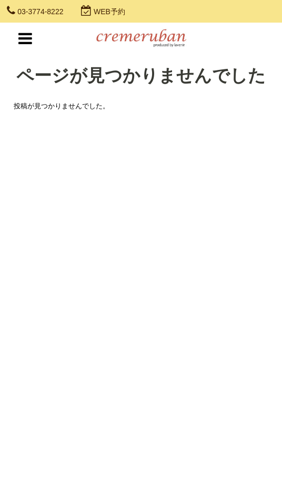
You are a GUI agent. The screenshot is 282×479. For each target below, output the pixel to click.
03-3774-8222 (40, 11)
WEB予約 (109, 11)
